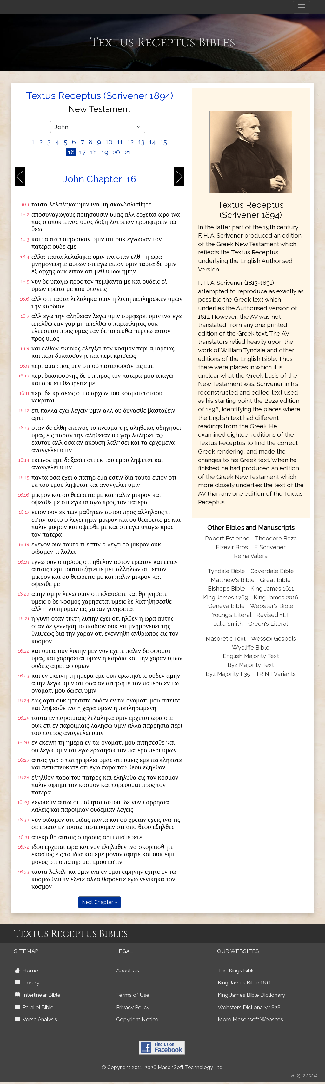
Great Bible (275, 580)
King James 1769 (225, 597)
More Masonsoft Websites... (252, 1019)
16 (71, 152)
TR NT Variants (275, 673)
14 (152, 142)
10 (109, 142)
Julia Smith (229, 623)
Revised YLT (272, 614)
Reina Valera (251, 555)
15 (164, 142)
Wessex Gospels (273, 638)
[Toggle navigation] (301, 7)
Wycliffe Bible (250, 647)
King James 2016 (276, 597)
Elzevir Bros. (232, 547)
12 (130, 142)
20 (116, 152)
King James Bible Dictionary (251, 995)
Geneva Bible (226, 606)
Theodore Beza (276, 538)
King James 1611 (272, 588)
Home (26, 970)
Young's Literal (232, 614)
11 (120, 142)
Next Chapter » (99, 902)
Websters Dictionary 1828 (249, 1007)
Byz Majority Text (251, 665)
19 (105, 152)
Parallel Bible (34, 1007)
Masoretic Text (226, 638)
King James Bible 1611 (244, 982)
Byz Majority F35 (228, 673)
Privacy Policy (132, 1007)
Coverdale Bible (272, 571)
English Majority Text (251, 656)
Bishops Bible (226, 588)
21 (127, 152)
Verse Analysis (36, 1019)
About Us (127, 970)
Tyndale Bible (226, 571)
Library (27, 982)
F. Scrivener (270, 547)
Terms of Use (132, 995)
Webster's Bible (271, 606)
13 (141, 142)
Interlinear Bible (38, 995)
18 (93, 152)
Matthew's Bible (233, 580)
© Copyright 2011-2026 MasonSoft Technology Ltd (162, 1067)
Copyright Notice (137, 1019)
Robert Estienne (227, 538)
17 (82, 152)
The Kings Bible (236, 970)
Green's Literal (268, 623)
